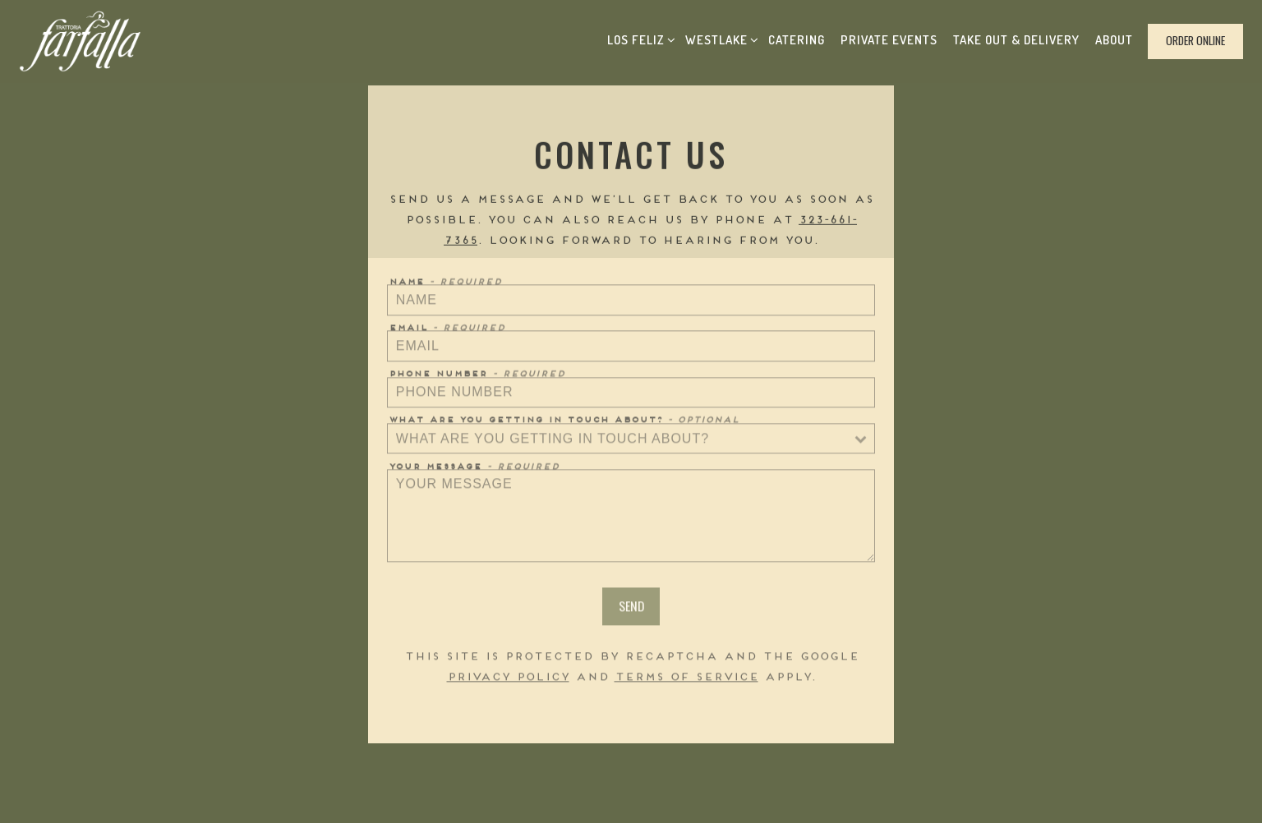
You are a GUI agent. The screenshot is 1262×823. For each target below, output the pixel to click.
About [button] (1114, 40)
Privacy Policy (508, 678)
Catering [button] (796, 40)
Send (631, 608)
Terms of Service (686, 678)
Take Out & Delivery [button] (1016, 40)
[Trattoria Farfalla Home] (80, 41)
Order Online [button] (1195, 40)
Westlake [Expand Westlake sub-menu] (719, 37)
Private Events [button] (889, 40)
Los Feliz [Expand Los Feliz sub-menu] (638, 37)
